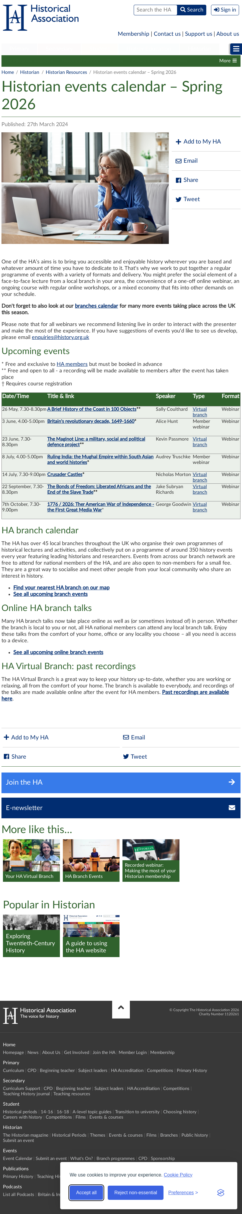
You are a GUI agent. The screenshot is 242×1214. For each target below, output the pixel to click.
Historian (199, 49)
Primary (19, 49)
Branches (169, 1135)
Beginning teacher (57, 1070)
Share (186, 180)
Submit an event (18, 1140)
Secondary (59, 49)
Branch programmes (116, 1158)
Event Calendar (17, 1158)
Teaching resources (71, 1094)
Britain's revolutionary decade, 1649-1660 (90, 421)
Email (186, 161)
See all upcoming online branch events (58, 652)
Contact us (167, 34)
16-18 (63, 1112)
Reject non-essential (135, 1192)
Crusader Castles (64, 474)
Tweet (187, 199)
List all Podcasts (18, 1194)
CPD (31, 1070)
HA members (72, 364)
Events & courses (150, 60)
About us (227, 34)
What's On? (81, 1158)
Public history (195, 1135)
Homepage (13, 1052)
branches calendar (96, 306)
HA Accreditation (127, 1070)
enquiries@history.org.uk (60, 337)
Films (181, 60)
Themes (115, 60)
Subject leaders (92, 1070)
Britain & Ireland (53, 1194)
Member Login (133, 1052)
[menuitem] (19, 49)
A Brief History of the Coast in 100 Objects (91, 409)
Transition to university (137, 1112)
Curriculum (13, 1070)
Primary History (192, 1070)
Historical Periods (80, 60)
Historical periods (20, 1112)
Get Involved (76, 1052)
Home (7, 72)
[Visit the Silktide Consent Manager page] (221, 1193)
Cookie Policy (178, 1174)
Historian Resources (66, 72)
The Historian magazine (28, 60)
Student (99, 49)
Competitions (160, 1070)
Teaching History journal (26, 1094)
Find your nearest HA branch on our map (61, 588)
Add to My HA (198, 142)
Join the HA (104, 1052)
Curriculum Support (21, 1088)
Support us (198, 34)
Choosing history (180, 1112)
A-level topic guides (92, 1112)
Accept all (86, 1192)
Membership (133, 34)
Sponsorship (163, 1158)
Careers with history (22, 1117)
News (33, 1052)
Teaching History (53, 1176)
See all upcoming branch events (50, 594)
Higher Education (148, 49)
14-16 (47, 1112)
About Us (51, 1052)
